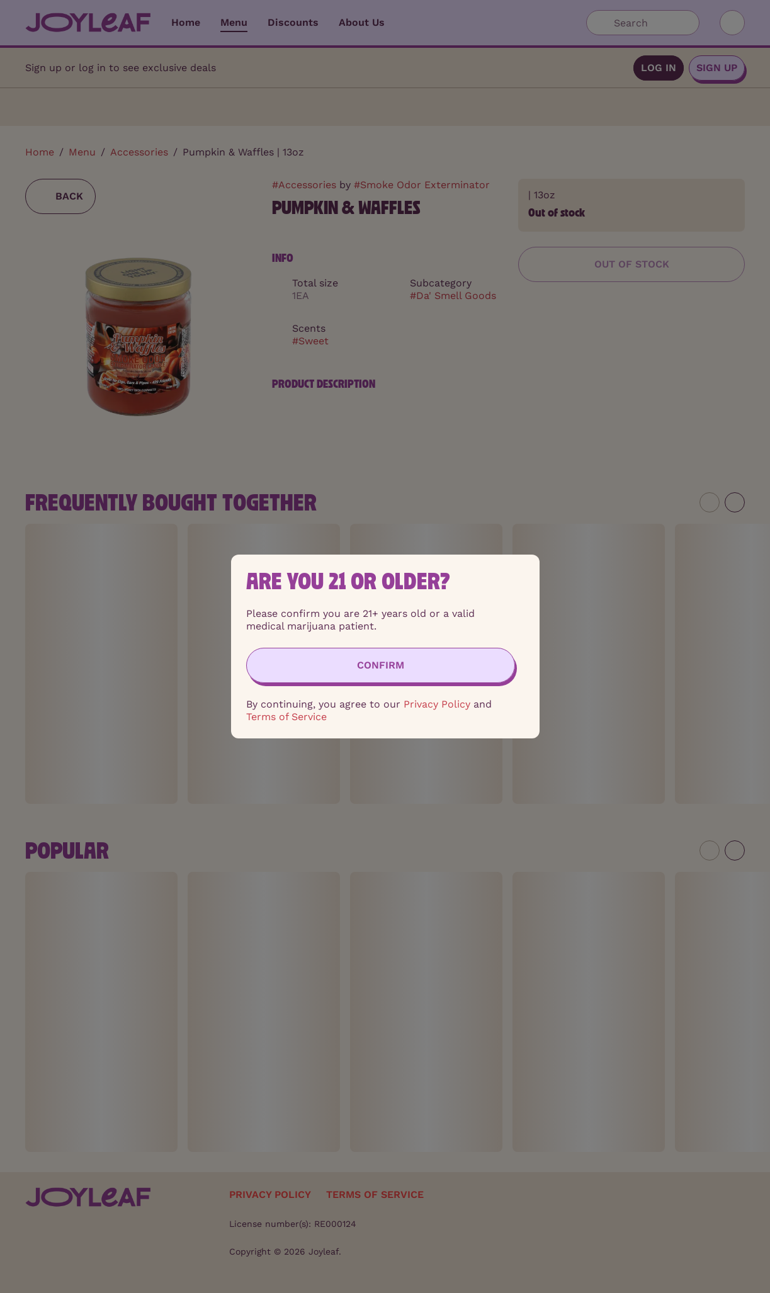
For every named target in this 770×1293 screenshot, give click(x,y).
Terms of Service (286, 717)
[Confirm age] (380, 665)
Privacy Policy (437, 704)
